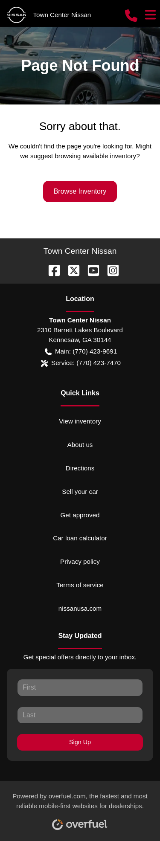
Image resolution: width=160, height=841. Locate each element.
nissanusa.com (80, 608)
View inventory (80, 421)
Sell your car (80, 491)
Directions (80, 468)
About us (80, 444)
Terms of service (80, 585)
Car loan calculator (80, 538)
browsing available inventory (95, 156)
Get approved (79, 515)
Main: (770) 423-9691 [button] (81, 352)
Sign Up (80, 742)
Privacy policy (80, 561)
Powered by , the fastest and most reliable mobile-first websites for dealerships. (80, 808)
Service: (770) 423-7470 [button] (81, 363)
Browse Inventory (80, 191)
